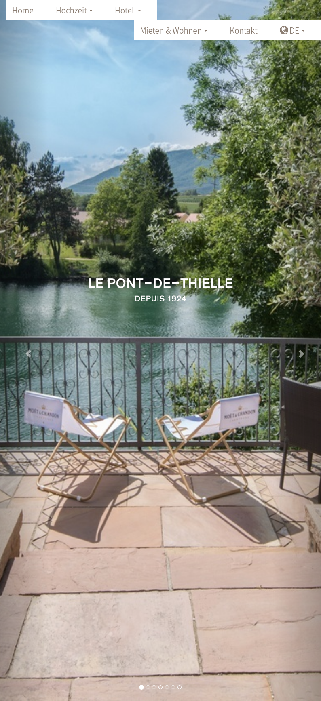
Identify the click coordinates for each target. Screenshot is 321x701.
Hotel (130, 12)
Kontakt (244, 30)
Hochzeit (76, 12)
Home (23, 10)
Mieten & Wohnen (176, 32)
